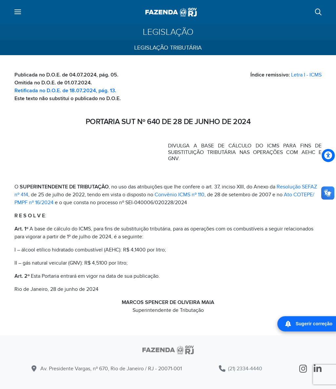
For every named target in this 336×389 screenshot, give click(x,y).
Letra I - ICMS (306, 75)
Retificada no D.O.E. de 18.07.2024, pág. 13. (65, 90)
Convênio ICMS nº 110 (179, 194)
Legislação (168, 32)
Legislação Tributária (168, 47)
